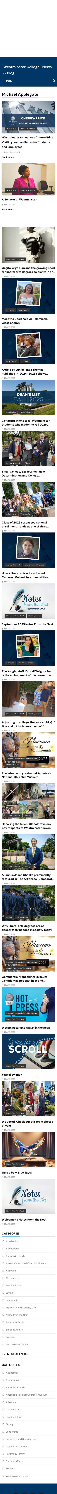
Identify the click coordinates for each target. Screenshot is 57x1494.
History (25, 318)
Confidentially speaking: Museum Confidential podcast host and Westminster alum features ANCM (25, 938)
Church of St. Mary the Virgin (18, 925)
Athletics (11, 1228)
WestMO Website (22, 1467)
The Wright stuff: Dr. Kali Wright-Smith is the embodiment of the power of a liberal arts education (28, 632)
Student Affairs (14, 1287)
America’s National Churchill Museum (26, 1220)
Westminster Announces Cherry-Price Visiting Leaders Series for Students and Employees (27, 99)
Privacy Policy (33, 1462)
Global (27, 420)
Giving (9, 1250)
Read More (8, 114)
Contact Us (36, 1471)
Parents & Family (15, 1279)
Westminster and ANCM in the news (26, 985)
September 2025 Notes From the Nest (27, 581)
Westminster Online (17, 1301)
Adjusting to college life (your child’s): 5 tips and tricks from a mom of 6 (28, 681)
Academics (11, 86)
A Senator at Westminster (19, 156)
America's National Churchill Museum (21, 716)
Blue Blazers (24, 267)
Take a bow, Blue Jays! (17, 1130)
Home (18, 1462)
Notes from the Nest (15, 216)
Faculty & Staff (12, 722)
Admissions (11, 471)
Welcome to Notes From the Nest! (24, 1177)
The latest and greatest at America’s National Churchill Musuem (27, 732)
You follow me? (12, 1032)
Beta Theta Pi (11, 318)
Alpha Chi (10, 267)
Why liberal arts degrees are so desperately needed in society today (27, 885)
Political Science (28, 147)
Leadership (12, 1257)
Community (25, 471)
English (9, 874)
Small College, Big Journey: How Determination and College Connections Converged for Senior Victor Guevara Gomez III (25, 435)
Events (40, 1467)
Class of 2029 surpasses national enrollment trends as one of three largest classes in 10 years (24, 483)
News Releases (26, 369)
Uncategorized (34, 573)
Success (10, 1294)
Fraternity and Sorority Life (21, 1264)
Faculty (28, 773)
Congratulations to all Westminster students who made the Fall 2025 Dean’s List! (26, 382)
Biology (28, 824)
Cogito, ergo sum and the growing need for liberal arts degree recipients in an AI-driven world (28, 229)
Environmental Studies (34, 522)
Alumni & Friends (28, 86)
